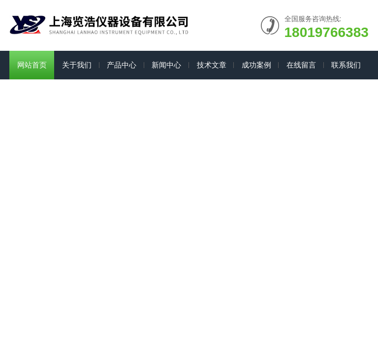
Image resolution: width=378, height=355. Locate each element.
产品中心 (121, 65)
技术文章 (211, 65)
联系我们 (346, 65)
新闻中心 (166, 65)
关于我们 (77, 65)
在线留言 (301, 65)
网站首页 (32, 65)
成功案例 (256, 65)
